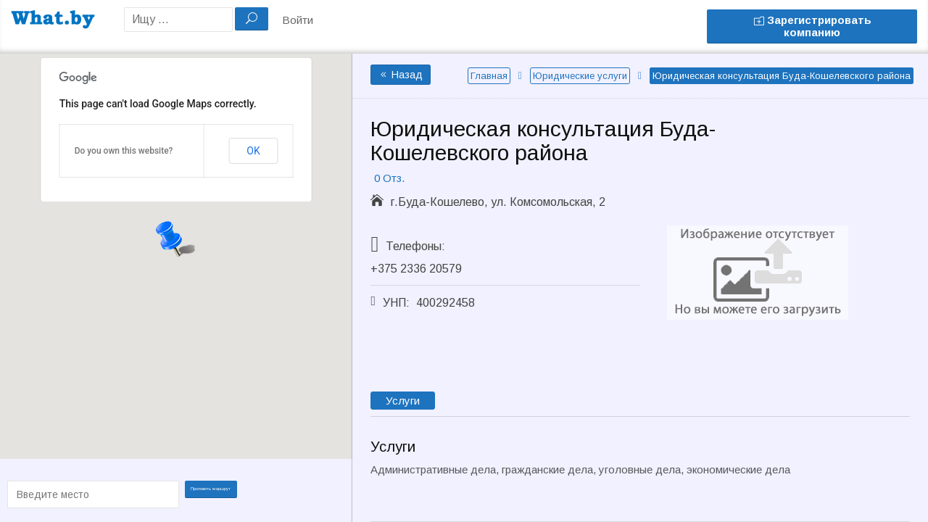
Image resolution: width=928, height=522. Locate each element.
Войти (297, 20)
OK (253, 151)
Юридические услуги (580, 75)
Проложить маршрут (219, 493)
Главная (489, 75)
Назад (400, 74)
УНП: (396, 303)
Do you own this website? (124, 151)
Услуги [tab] (403, 400)
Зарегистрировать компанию (812, 26)
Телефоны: (415, 246)
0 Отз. (389, 178)
